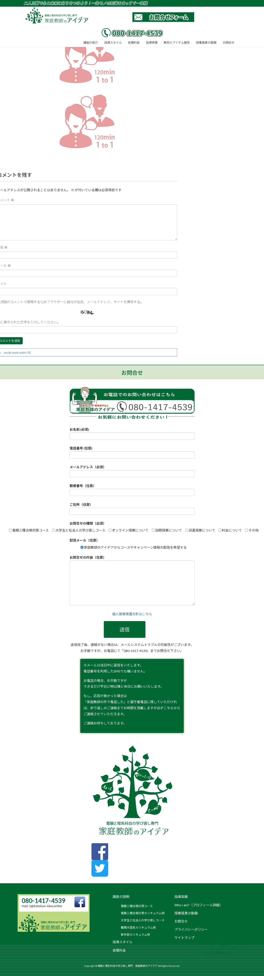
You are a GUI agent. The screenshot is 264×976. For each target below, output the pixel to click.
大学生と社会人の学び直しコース (142, 920)
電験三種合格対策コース (137, 906)
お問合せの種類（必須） (88, 523)
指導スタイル (123, 942)
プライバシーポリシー (191, 929)
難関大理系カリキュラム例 (138, 927)
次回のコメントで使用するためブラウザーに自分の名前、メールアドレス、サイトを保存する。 (72, 302)
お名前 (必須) (132, 433)
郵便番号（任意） (132, 490)
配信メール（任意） (85, 540)
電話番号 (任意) (132, 452)
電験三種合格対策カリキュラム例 (143, 913)
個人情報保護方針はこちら (132, 614)
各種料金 (119, 950)
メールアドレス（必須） (132, 471)
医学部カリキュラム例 (135, 934)
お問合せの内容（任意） (132, 580)
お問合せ (181, 921)
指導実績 (181, 897)
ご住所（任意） (132, 509)
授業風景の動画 (186, 913)
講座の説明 (121, 897)
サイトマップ (184, 937)
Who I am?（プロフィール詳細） (198, 905)
